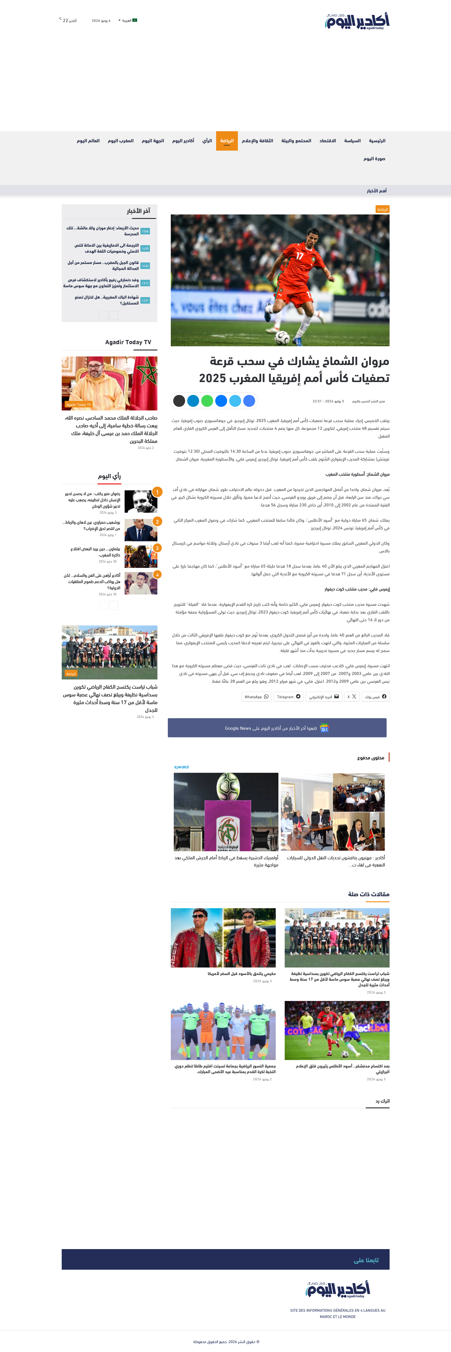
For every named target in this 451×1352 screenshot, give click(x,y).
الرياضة (227, 140)
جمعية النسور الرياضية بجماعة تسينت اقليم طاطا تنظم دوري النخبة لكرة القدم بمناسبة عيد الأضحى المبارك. (225, 1068)
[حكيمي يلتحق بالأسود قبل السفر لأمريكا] (223, 937)
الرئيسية (377, 140)
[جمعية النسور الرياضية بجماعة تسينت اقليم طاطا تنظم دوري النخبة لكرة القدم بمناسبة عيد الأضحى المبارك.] (223, 1030)
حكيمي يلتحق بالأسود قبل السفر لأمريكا (242, 973)
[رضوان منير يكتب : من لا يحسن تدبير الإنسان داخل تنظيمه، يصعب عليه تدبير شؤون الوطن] (141, 501)
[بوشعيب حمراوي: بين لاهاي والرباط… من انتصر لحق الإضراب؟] (141, 530)
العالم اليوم (88, 140)
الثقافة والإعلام (257, 140)
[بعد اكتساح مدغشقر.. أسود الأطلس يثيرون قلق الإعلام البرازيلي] (337, 1030)
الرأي (207, 140)
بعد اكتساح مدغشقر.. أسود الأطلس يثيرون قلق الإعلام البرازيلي (343, 1068)
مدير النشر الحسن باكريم (368, 400)
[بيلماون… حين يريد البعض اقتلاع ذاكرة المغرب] (141, 557)
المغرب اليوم (121, 140)
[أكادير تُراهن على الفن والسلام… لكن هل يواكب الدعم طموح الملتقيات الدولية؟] (141, 583)
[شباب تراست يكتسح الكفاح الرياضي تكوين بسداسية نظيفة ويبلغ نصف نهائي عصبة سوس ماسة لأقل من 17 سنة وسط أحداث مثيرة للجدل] (337, 937)
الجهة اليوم (153, 140)
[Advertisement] (225, 86)
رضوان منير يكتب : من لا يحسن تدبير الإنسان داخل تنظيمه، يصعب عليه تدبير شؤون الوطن (92, 499)
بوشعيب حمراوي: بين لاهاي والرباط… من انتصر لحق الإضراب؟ (91, 525)
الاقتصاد (328, 140)
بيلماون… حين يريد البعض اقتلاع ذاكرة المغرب (95, 551)
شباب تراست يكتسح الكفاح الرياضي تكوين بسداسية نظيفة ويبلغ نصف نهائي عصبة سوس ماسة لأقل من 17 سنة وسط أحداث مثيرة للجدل (340, 978)
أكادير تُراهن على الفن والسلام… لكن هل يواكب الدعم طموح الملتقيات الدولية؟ (92, 581)
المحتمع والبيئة (296, 140)
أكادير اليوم (183, 140)
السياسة (352, 140)
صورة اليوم (374, 158)
